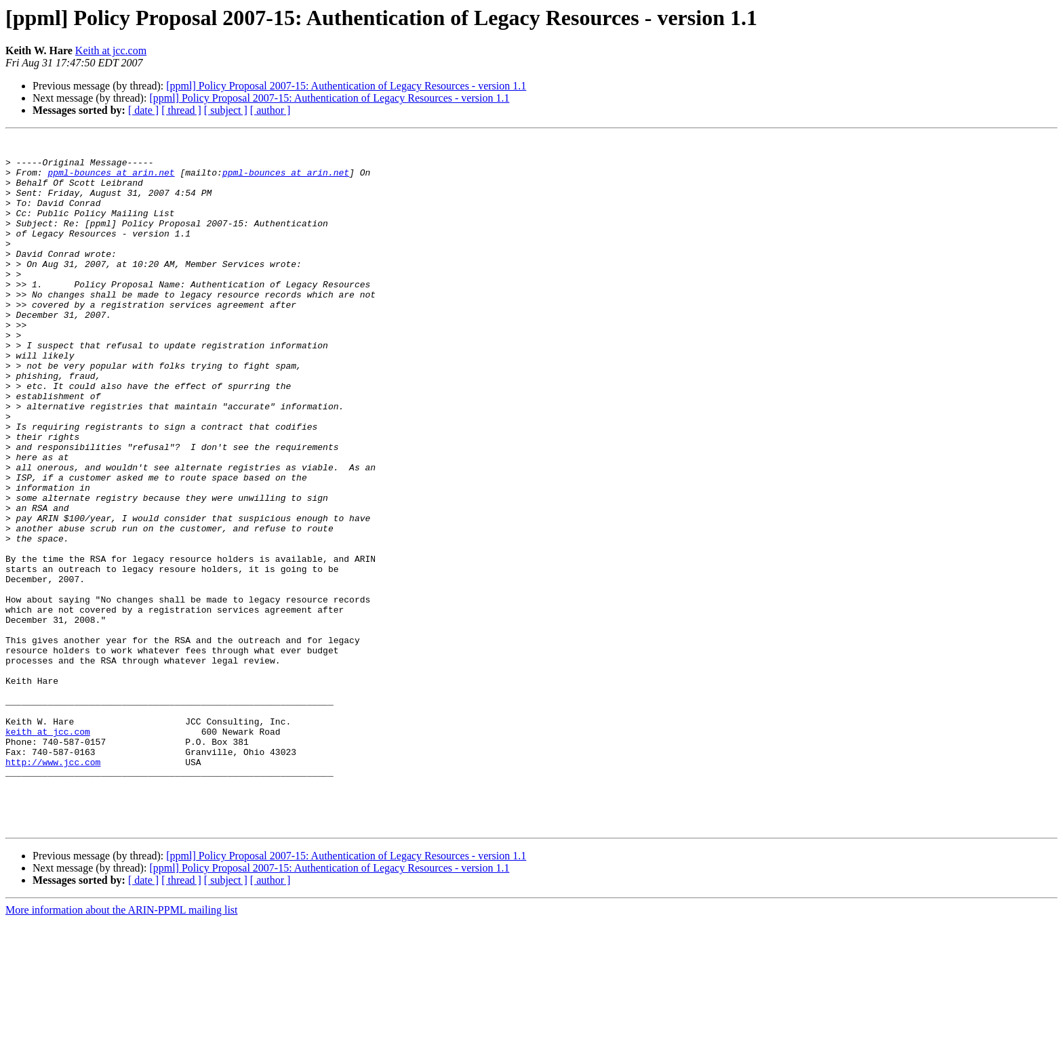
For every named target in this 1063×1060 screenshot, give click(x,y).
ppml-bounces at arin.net (110, 180)
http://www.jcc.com (52, 888)
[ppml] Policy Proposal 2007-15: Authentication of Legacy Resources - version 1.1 (346, 85)
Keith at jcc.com (110, 50)
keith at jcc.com (47, 851)
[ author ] (270, 110)
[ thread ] (181, 110)
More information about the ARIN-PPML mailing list (121, 1048)
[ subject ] (225, 110)
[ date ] (143, 110)
